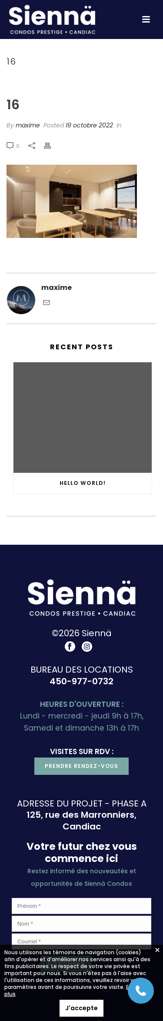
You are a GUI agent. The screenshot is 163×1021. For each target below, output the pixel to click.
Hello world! (83, 483)
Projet (90, 80)
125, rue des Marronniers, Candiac (81, 820)
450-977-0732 (81, 681)
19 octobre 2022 (89, 125)
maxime (28, 125)
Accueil (62, 80)
